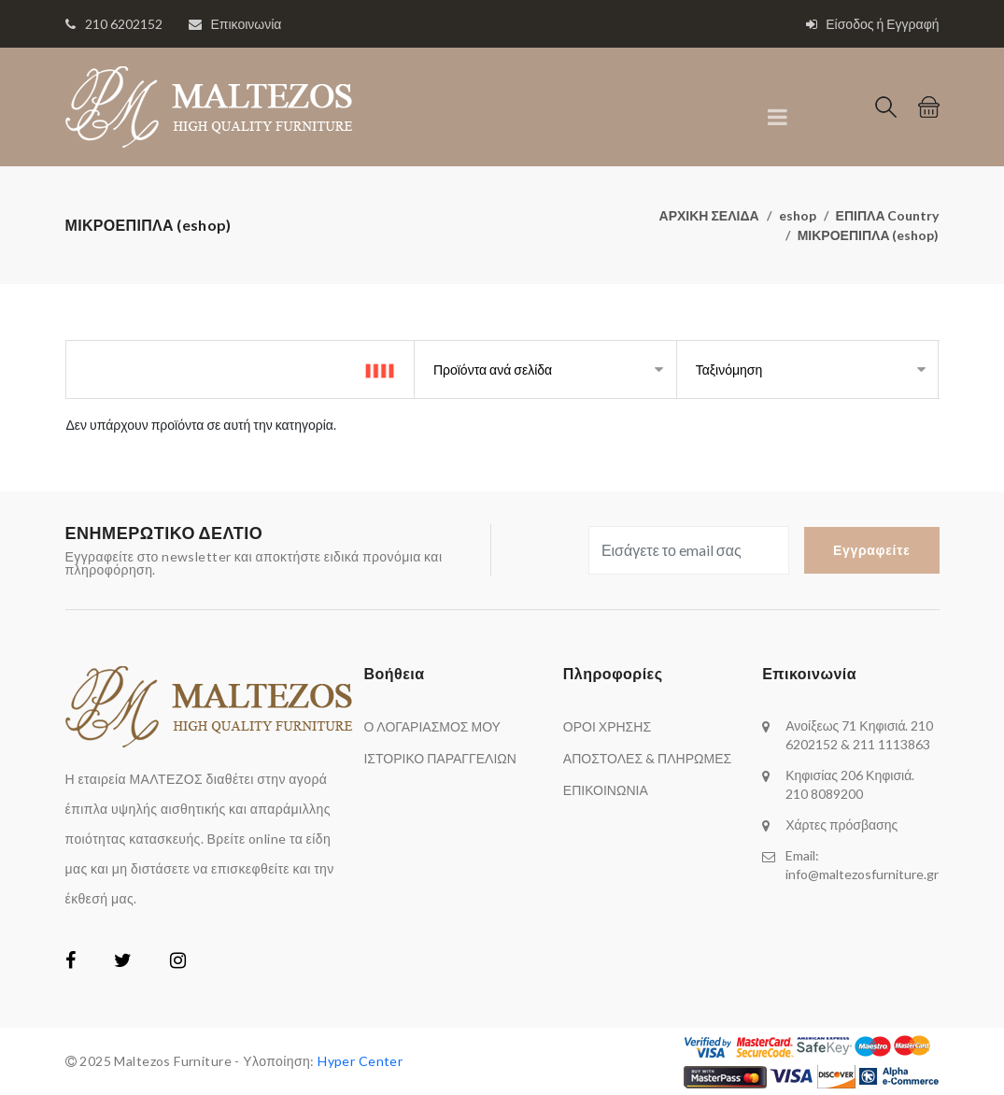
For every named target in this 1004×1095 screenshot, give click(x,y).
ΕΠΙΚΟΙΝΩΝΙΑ (605, 790)
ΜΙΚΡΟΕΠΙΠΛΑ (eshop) (869, 235)
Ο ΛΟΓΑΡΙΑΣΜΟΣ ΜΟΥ (431, 726)
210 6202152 (124, 24)
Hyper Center (360, 1061)
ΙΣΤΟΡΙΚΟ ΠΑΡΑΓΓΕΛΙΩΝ (439, 758)
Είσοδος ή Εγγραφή (873, 24)
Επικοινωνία (246, 24)
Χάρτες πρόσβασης (841, 824)
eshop (797, 215)
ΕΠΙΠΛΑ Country (888, 215)
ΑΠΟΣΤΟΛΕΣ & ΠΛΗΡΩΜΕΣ (647, 758)
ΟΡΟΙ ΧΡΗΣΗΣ (607, 726)
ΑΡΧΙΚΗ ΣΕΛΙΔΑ (709, 215)
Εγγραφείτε (872, 550)
